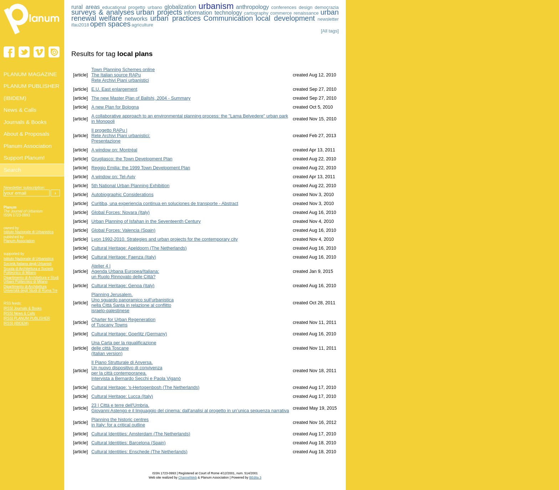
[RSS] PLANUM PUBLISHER (27, 318)
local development (285, 18)
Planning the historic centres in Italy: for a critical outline (120, 422)
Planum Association (19, 241)
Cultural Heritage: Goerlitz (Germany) (129, 333)
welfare (110, 18)
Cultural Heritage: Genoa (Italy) (122, 285)
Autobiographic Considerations (122, 194)
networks (136, 19)
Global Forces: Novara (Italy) (120, 212)
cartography (256, 13)
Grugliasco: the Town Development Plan (131, 158)
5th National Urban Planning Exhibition (130, 185)
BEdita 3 (255, 477)
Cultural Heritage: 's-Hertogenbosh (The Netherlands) (145, 387)
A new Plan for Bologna (115, 107)
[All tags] (330, 31)
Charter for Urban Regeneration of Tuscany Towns (123, 322)
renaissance (306, 13)
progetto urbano (145, 7)
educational (114, 7)
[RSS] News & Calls (19, 313)
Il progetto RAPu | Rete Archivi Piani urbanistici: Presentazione (120, 136)
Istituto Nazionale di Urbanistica (28, 232)
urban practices (175, 18)
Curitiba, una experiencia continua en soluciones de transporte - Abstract (164, 203)
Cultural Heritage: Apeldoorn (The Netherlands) (138, 248)
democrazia (327, 7)
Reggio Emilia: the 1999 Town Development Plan (140, 167)
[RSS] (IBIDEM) (16, 323)
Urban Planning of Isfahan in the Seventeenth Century (146, 221)
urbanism (216, 6)
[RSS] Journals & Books (23, 308)
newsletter (328, 19)
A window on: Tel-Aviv (113, 176)
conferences (284, 7)
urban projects (159, 12)
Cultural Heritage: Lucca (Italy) (122, 396)
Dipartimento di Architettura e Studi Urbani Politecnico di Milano (31, 280)
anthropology (252, 7)
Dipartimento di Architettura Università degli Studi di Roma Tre (30, 288)
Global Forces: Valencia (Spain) (123, 230)
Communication (228, 18)
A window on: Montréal (114, 149)
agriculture (142, 25)
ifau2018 (80, 25)
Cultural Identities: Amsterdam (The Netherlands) (140, 433)
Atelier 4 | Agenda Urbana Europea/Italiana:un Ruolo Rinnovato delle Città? (125, 271)
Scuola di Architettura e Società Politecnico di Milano (28, 271)
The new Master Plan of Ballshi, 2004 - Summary (140, 98)
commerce (281, 13)
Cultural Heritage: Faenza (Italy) (123, 257)
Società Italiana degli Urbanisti (28, 264)
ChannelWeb (187, 477)
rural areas (85, 7)
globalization (180, 7)
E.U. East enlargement (114, 89)
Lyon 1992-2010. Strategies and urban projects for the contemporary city (164, 239)
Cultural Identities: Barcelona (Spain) (128, 442)
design (305, 7)
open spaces (110, 24)
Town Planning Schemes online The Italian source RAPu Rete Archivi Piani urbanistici (123, 75)
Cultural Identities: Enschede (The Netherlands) (139, 451)
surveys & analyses (102, 12)
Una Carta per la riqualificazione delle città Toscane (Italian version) (123, 348)
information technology (213, 13)
